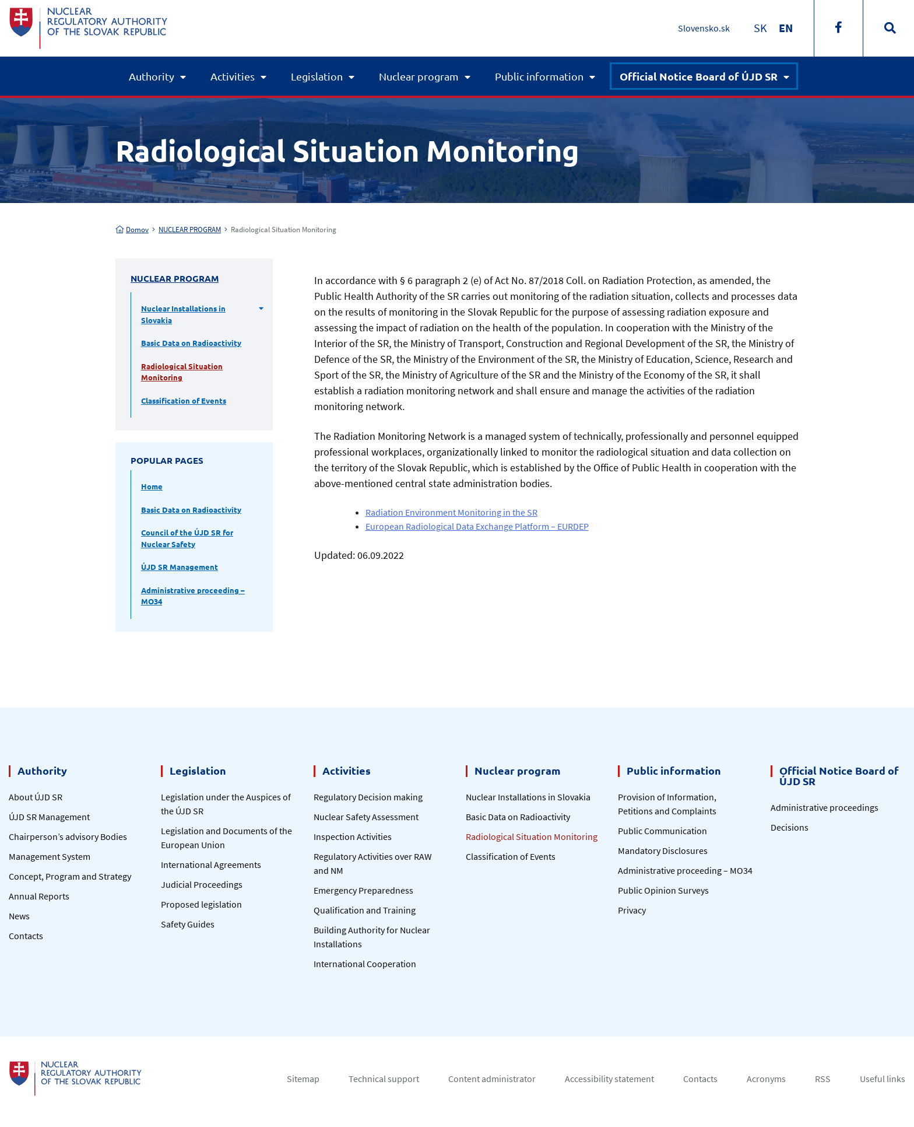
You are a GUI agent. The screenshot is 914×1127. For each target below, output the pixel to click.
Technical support (384, 1078)
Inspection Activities (353, 836)
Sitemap (303, 1078)
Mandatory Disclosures (663, 850)
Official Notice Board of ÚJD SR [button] (699, 76)
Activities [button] (232, 76)
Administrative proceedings (824, 807)
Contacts (26, 936)
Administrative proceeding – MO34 (193, 596)
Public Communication (662, 830)
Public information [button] (539, 76)
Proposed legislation (201, 904)
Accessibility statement (609, 1078)
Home (152, 486)
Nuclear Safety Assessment (366, 816)
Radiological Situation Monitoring (182, 372)
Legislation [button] (317, 76)
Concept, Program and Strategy (70, 876)
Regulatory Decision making (368, 797)
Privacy (632, 910)
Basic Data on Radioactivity (191, 343)
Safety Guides (188, 924)
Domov (132, 230)
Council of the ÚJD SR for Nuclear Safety (187, 538)
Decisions (789, 827)
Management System (49, 856)
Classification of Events (183, 400)
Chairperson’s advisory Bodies (68, 836)
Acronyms (766, 1078)
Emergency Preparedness (363, 890)
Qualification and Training (365, 910)
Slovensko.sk (704, 28)
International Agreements (211, 864)
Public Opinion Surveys (663, 890)
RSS (823, 1078)
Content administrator (492, 1078)
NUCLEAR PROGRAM (190, 230)
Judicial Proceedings (201, 884)
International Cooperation (365, 964)
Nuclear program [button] (419, 76)
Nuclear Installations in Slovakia (183, 314)
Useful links (882, 1078)
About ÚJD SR (35, 797)
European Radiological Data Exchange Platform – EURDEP (477, 526)
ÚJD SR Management (179, 567)
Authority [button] (151, 76)
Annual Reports (39, 896)
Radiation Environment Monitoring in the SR (451, 512)
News (19, 916)
